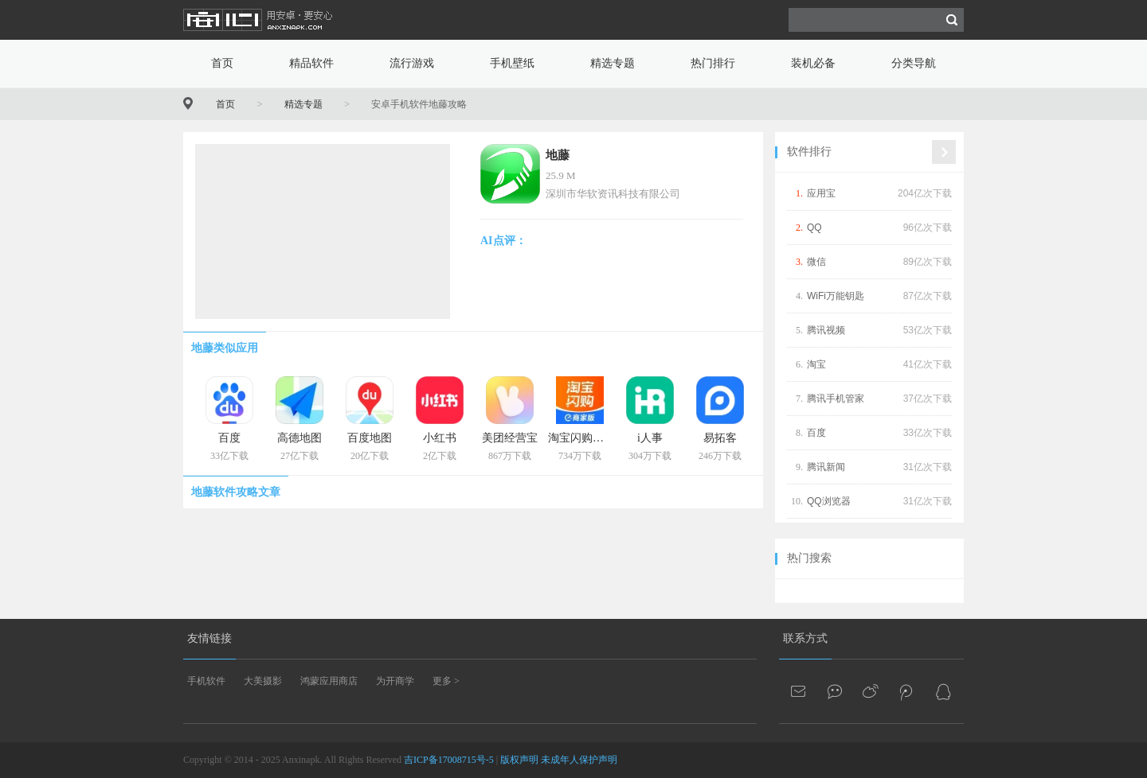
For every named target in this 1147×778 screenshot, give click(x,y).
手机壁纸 (512, 63)
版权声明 (519, 759)
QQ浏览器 (829, 501)
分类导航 (913, 63)
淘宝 (816, 364)
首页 (222, 63)
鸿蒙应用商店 (329, 681)
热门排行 (713, 63)
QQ (814, 227)
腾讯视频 (826, 330)
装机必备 (813, 63)
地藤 (558, 155)
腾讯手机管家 (835, 398)
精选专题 (612, 63)
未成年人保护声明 (579, 759)
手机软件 (206, 681)
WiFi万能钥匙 (835, 295)
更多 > (446, 681)
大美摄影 (263, 681)
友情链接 (209, 638)
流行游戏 (412, 63)
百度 (816, 432)
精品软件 (311, 63)
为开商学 (395, 681)
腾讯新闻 (826, 467)
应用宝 (821, 193)
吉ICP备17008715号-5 (449, 759)
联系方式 (805, 638)
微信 (816, 261)
